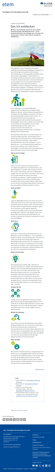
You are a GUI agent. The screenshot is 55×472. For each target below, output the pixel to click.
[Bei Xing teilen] (14, 419)
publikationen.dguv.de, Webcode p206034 (26, 396)
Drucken (25, 410)
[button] (50, 14)
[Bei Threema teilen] (21, 419)
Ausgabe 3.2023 (37, 14)
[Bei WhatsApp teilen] (7, 419)
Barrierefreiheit (18, 468)
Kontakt (5, 468)
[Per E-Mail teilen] (24, 419)
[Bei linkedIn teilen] (17, 419)
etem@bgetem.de (37, 442)
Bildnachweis (33, 468)
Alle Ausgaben (45, 14)
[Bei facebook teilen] (10, 419)
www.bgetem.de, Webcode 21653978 (25, 390)
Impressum (26, 468)
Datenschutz (11, 468)
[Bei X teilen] (4, 419)
